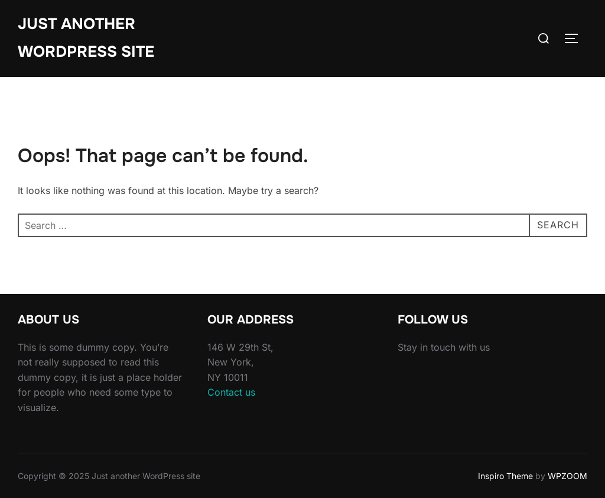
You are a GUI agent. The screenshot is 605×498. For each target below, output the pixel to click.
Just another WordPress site (86, 38)
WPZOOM (567, 476)
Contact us (231, 392)
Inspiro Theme (505, 476)
